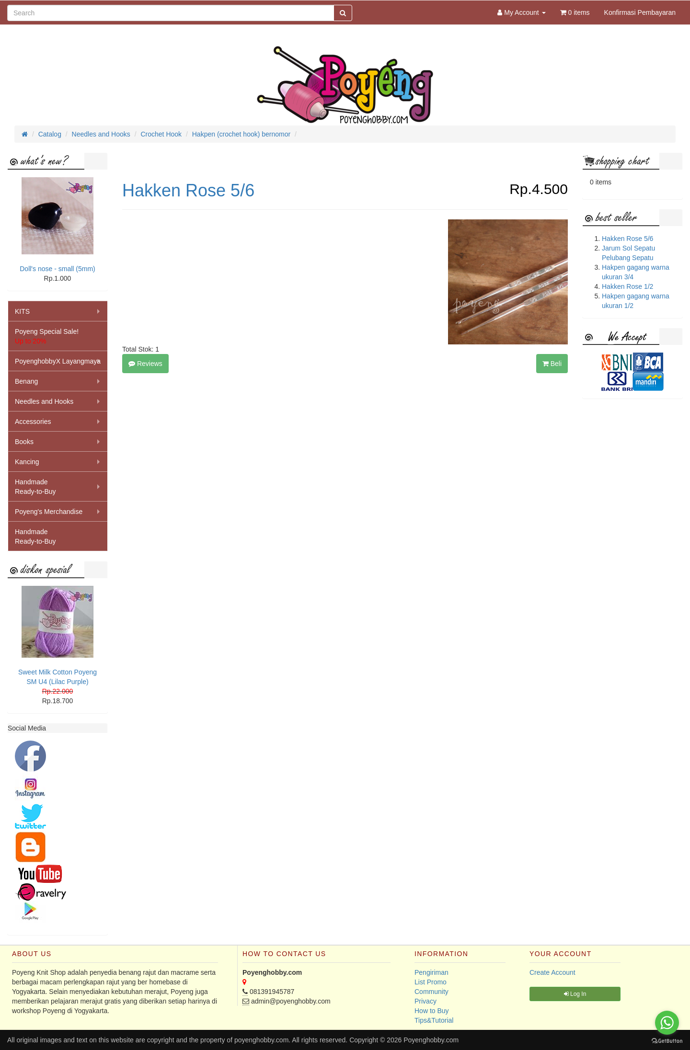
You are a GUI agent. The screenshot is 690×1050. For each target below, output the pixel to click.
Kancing (27, 462)
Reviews (145, 363)
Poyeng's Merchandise (48, 511)
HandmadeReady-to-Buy (35, 486)
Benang (26, 381)
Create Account (552, 972)
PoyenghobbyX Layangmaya (58, 361)
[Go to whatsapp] (667, 1023)
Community (431, 991)
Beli (552, 363)
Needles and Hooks (44, 401)
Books (24, 441)
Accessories (33, 421)
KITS (22, 311)
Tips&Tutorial (433, 1020)
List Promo (430, 982)
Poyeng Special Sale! (47, 336)
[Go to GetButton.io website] (667, 1040)
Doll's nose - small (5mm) (57, 269)
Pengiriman (431, 972)
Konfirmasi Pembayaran (640, 12)
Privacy (425, 1001)
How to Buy (431, 1011)
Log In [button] (575, 994)
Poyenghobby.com (431, 1040)
